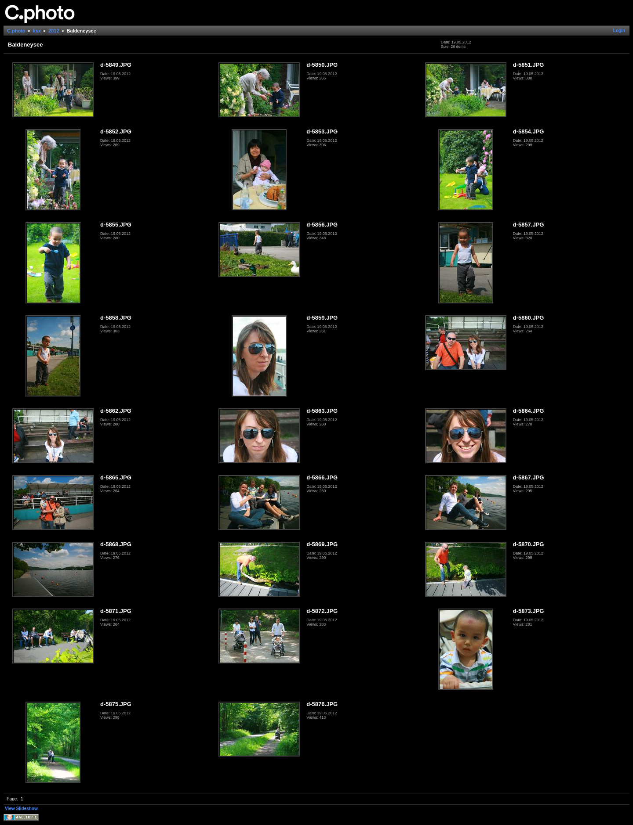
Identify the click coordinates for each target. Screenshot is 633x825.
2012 (53, 30)
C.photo (16, 30)
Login (619, 30)
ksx (37, 30)
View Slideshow (21, 808)
